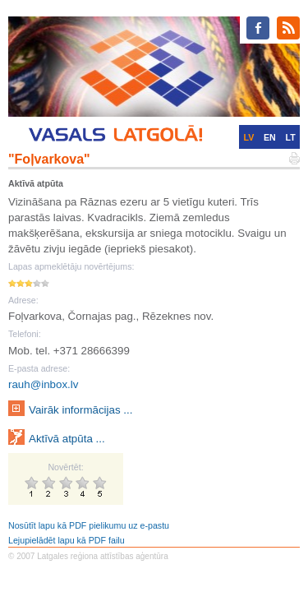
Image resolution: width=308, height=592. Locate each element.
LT (291, 137)
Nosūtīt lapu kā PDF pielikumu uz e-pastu (88, 525)
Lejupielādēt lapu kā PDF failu (66, 540)
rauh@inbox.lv (43, 384)
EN (270, 137)
